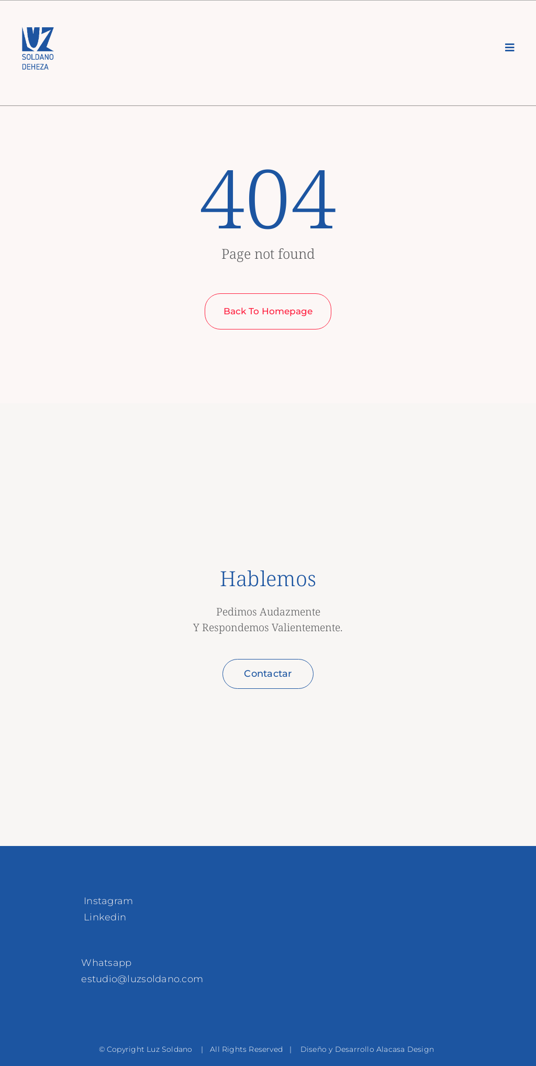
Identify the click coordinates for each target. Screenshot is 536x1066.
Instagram (108, 901)
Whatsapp (106, 963)
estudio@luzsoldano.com (142, 979)
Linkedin (105, 917)
